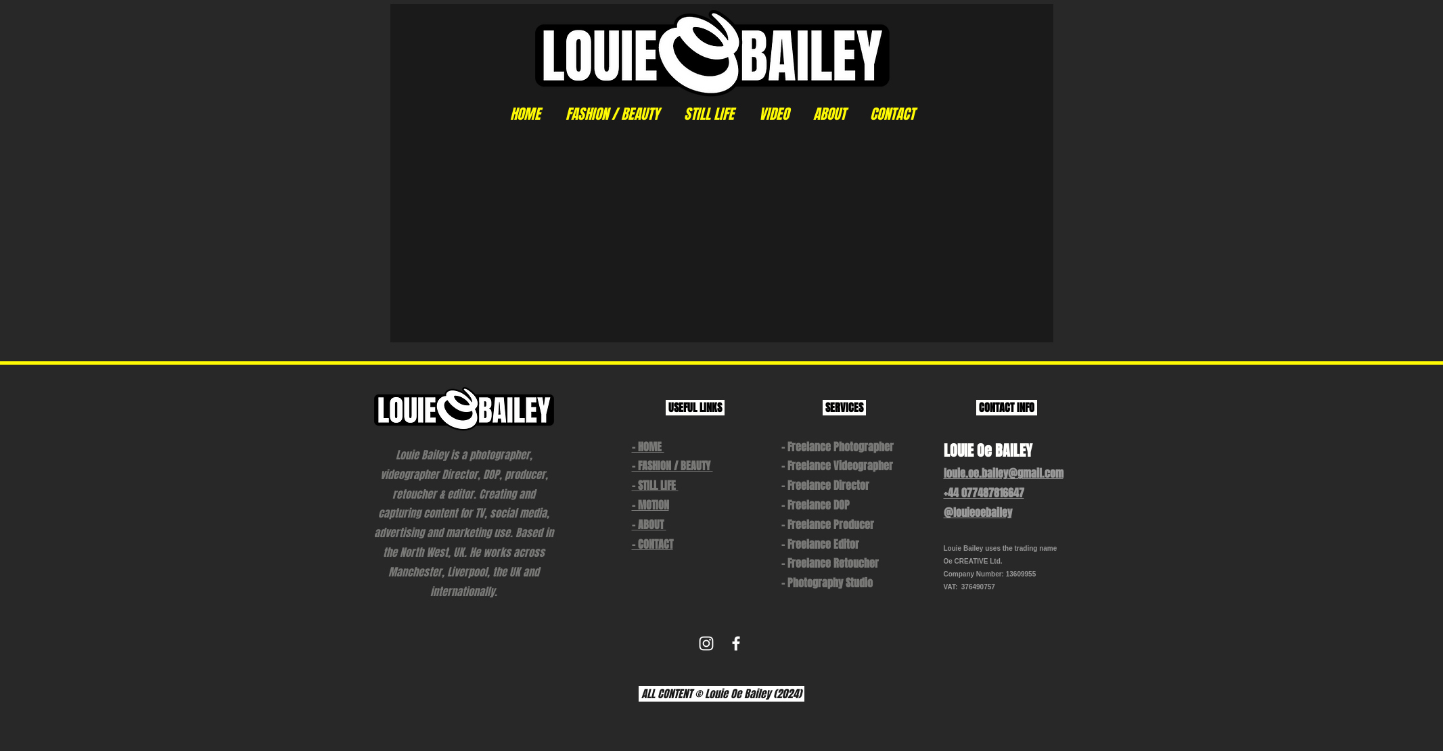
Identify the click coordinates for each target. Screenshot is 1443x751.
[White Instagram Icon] (706, 643)
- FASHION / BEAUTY (672, 466)
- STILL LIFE (655, 485)
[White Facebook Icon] (736, 643)
